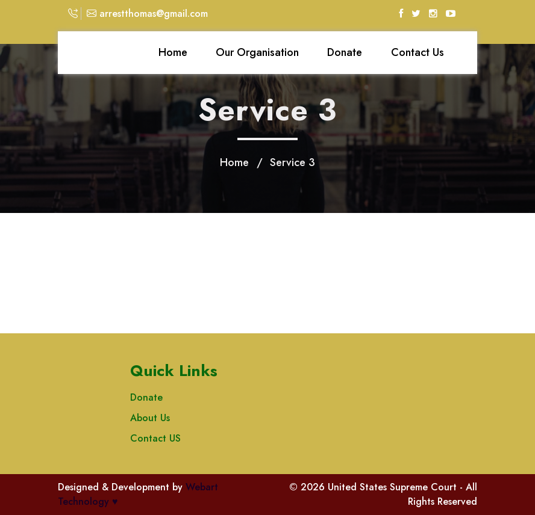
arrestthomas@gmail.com (147, 13)
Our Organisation (257, 52)
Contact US (155, 438)
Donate (344, 52)
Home (172, 52)
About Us (150, 418)
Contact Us (417, 52)
